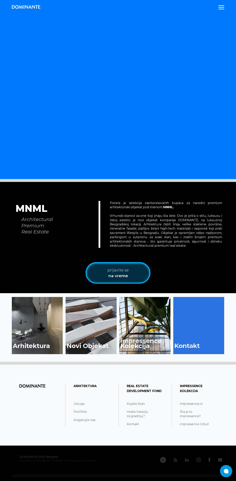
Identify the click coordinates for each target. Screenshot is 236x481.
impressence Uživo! (194, 424)
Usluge (79, 404)
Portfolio (80, 412)
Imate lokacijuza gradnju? (137, 414)
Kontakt (133, 424)
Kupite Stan (136, 404)
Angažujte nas (84, 420)
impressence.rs (191, 404)
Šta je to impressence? (190, 414)
